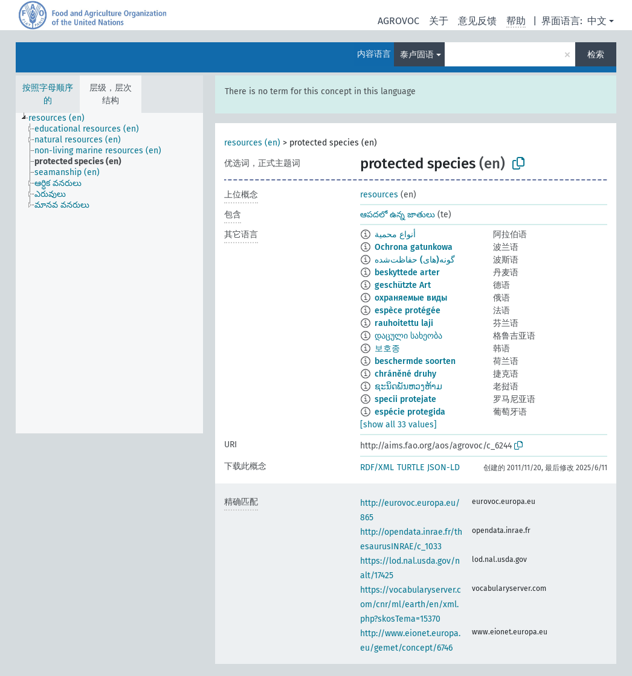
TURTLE (410, 467)
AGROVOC (398, 21)
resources (379, 195)
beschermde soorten (415, 361)
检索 (595, 54)
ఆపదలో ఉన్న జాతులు (397, 214)
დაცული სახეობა (408, 336)
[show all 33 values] (398, 424)
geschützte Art (403, 285)
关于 (438, 21)
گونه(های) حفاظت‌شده (415, 260)
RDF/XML (377, 467)
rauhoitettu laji (404, 323)
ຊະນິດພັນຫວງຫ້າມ (408, 386)
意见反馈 (477, 21)
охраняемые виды (411, 298)
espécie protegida (410, 412)
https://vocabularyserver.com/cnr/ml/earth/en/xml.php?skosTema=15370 (410, 604)
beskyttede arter (407, 272)
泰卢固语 (417, 54)
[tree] (109, 273)
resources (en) (252, 143)
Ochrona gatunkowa (414, 247)
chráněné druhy (405, 374)
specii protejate (405, 399)
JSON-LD (443, 467)
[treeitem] (61, 118)
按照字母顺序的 (47, 94)
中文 (597, 21)
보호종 (387, 348)
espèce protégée (407, 310)
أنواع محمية (395, 234)
